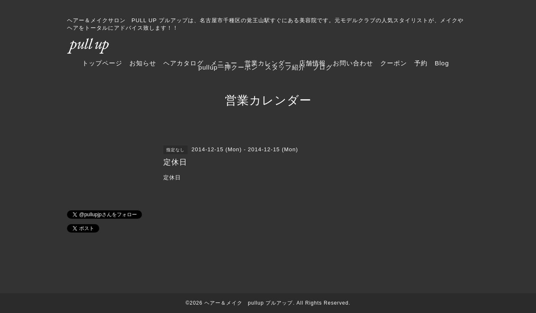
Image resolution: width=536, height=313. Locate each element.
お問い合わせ (353, 63)
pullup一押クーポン (228, 67)
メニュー (224, 63)
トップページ (102, 63)
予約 (421, 63)
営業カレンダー (268, 63)
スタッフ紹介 (285, 67)
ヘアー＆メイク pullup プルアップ (248, 303)
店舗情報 (312, 63)
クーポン (393, 63)
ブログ (322, 67)
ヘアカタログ (183, 63)
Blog (442, 63)
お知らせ (142, 63)
